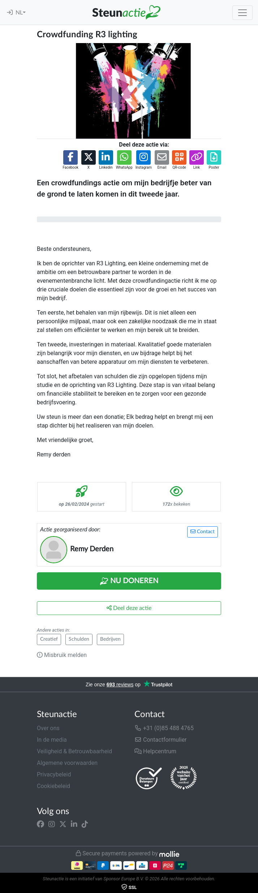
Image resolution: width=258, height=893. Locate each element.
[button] (70, 160)
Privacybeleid (54, 774)
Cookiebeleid (53, 786)
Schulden (79, 639)
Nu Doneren (129, 581)
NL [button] (19, 13)
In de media (52, 739)
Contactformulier (160, 739)
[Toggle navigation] (242, 12)
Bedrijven (110, 639)
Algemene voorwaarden (67, 762)
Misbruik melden (62, 655)
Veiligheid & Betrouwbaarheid (74, 751)
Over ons (48, 728)
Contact (202, 531)
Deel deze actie (129, 608)
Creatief (49, 639)
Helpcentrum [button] (155, 751)
